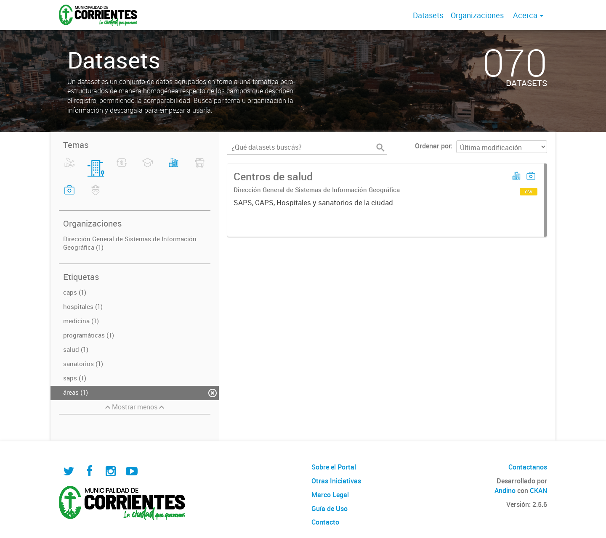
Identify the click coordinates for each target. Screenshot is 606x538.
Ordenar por (433, 146)
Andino (505, 490)
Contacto (325, 522)
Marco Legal (330, 494)
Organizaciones (477, 15)
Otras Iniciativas (336, 480)
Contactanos (527, 467)
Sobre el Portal (333, 467)
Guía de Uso (329, 508)
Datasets (428, 15)
